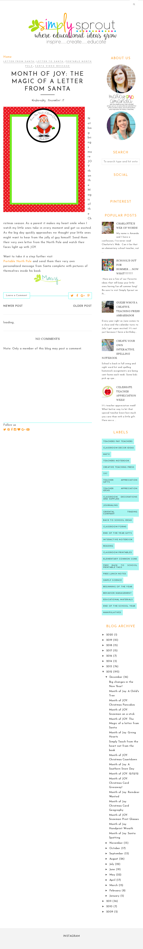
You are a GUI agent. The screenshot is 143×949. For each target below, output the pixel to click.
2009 (110, 911)
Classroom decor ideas (118, 448)
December (116, 677)
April (112, 880)
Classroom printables (117, 553)
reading (108, 546)
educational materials (118, 600)
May (112, 874)
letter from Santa (18, 61)
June (112, 869)
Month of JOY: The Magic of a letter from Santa (124, 723)
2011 (109, 901)
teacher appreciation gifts (120, 481)
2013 (109, 666)
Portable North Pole (17, 261)
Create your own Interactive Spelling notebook (118, 349)
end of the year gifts (117, 533)
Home (7, 57)
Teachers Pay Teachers (118, 441)
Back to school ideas (117, 520)
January (114, 896)
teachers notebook (116, 461)
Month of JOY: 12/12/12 (124, 773)
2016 (109, 656)
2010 (110, 906)
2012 (109, 672)
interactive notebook (118, 540)
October (115, 848)
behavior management (117, 593)
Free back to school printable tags (120, 566)
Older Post (82, 306)
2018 (109, 645)
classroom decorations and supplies (120, 498)
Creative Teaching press (118, 467)
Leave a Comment (16, 295)
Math (106, 454)
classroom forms (114, 527)
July (112, 864)
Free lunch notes (114, 574)
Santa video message (52, 66)
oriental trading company (120, 513)
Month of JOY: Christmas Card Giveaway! (119, 783)
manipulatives (112, 612)
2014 (109, 661)
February (115, 890)
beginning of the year (117, 587)
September (116, 853)
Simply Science (112, 580)
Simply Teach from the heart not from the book (123, 746)
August (114, 859)
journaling (110, 505)
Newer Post (13, 306)
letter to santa (50, 61)
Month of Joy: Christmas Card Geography (119, 805)
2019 (109, 640)
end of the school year (119, 606)
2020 (110, 634)
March (114, 885)
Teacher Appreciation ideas (120, 490)
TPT (105, 474)
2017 (109, 650)
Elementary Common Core (120, 559)
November (116, 843)
